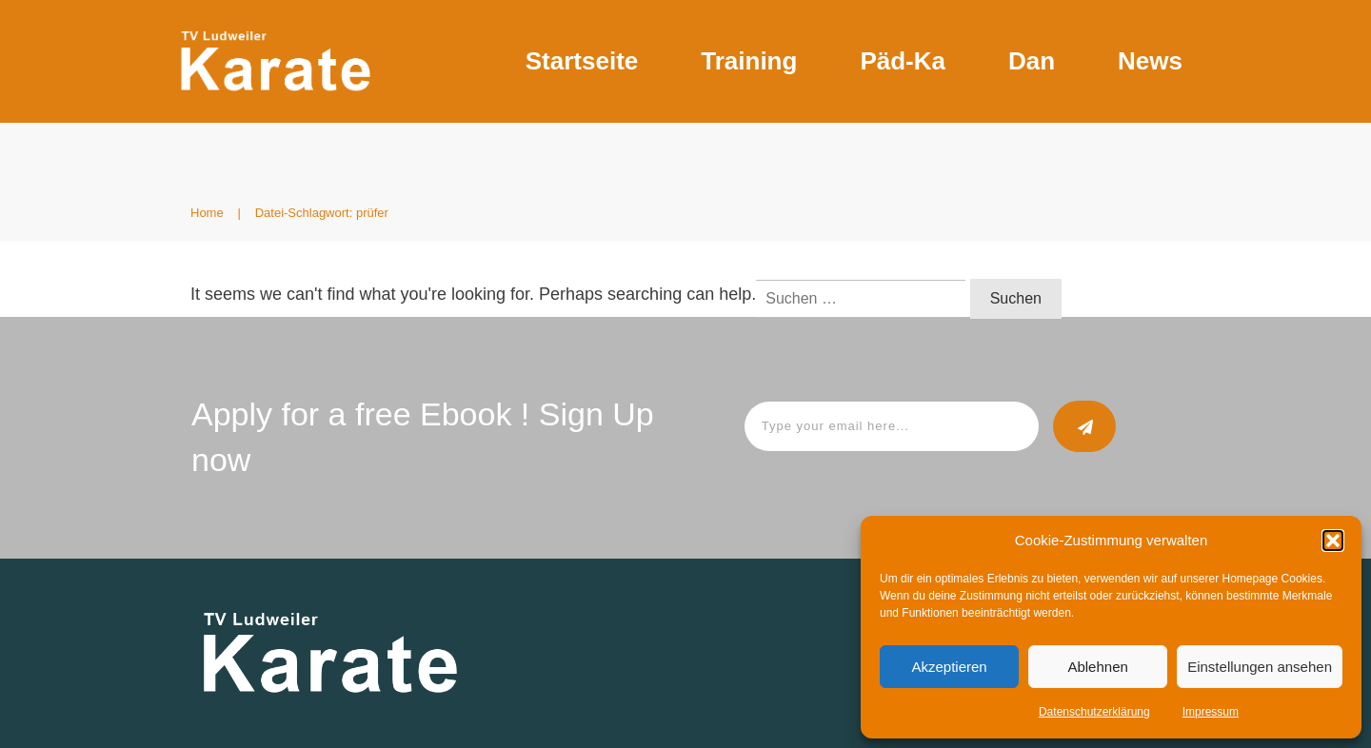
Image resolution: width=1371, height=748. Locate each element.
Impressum (1210, 711)
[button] (1332, 540)
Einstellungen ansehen (1259, 667)
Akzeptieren (948, 667)
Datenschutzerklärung (1094, 711)
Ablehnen (1097, 667)
